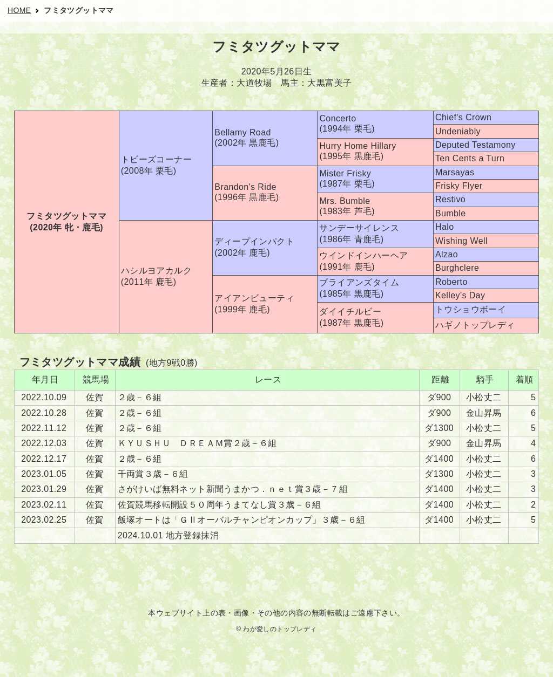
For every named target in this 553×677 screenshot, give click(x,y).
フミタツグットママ (79, 10)
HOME (19, 10)
